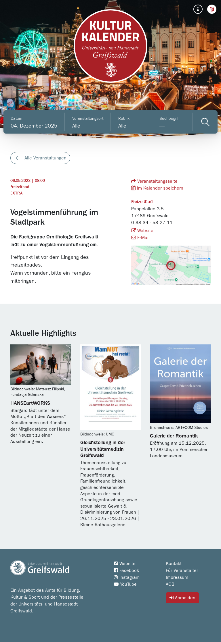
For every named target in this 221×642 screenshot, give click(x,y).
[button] (211, 9)
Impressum (177, 577)
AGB (170, 584)
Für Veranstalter (182, 570)
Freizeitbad (19, 187)
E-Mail (140, 237)
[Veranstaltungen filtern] (205, 122)
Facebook (126, 570)
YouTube (125, 584)
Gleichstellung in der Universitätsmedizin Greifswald (102, 449)
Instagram (127, 577)
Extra (16, 193)
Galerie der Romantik (174, 436)
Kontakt (174, 563)
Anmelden (182, 597)
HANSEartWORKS (30, 403)
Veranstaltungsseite (154, 181)
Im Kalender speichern (157, 188)
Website (142, 230)
